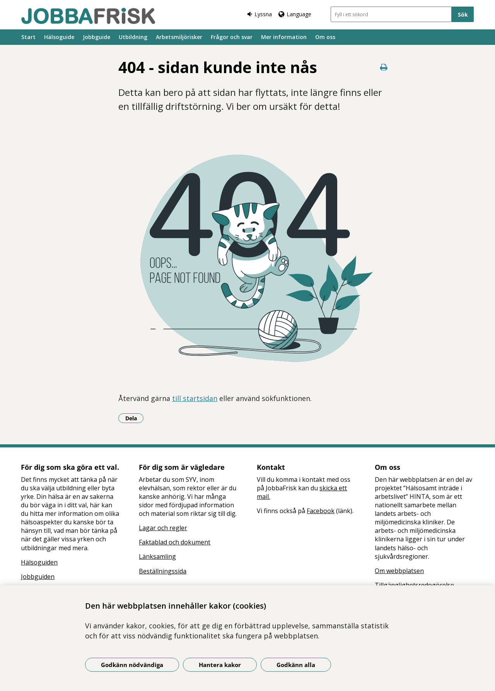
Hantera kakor (220, 665)
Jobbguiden (38, 576)
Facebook (321, 511)
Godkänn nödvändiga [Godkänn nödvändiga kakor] (132, 665)
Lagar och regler (163, 528)
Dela (134, 418)
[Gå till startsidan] (88, 16)
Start (28, 37)
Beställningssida (162, 571)
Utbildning (133, 37)
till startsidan (194, 398)
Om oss (325, 37)
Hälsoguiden (39, 562)
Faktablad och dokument (174, 542)
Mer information (284, 37)
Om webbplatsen (399, 570)
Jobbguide (96, 37)
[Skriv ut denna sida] (383, 67)
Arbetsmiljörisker (179, 37)
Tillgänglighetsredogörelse (414, 585)
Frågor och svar (232, 37)
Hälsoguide (59, 37)
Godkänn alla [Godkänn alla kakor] (296, 665)
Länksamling (157, 556)
